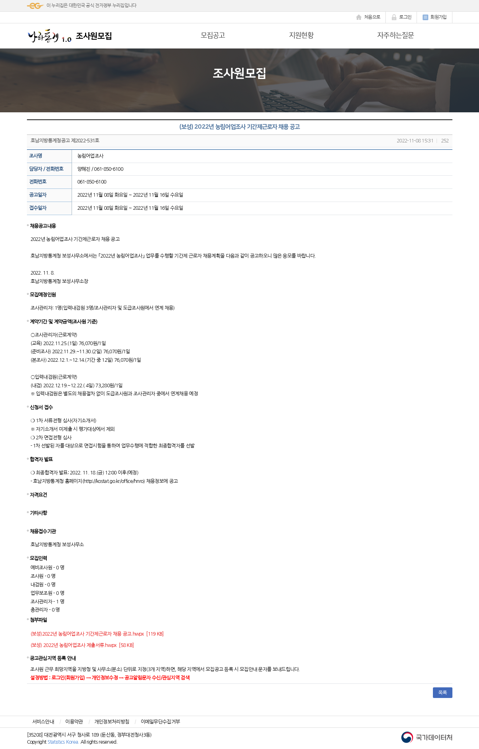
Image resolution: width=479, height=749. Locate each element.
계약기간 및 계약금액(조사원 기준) (64, 321)
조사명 (35, 155)
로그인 (401, 17)
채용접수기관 (43, 531)
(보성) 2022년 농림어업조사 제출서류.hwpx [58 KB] (82, 645)
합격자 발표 (41, 459)
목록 (442, 692)
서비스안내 (43, 721)
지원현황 (301, 35)
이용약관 (74, 721)
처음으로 (368, 17)
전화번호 (37, 181)
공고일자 (37, 194)
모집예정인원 (43, 294)
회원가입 (434, 17)
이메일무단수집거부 (160, 721)
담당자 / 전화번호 (46, 169)
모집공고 (213, 35)
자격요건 (38, 494)
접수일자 (37, 207)
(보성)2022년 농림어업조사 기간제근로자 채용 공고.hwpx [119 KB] (97, 633)
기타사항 (38, 513)
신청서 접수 (41, 407)
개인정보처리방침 (111, 721)
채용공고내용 (43, 226)
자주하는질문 (395, 35)
